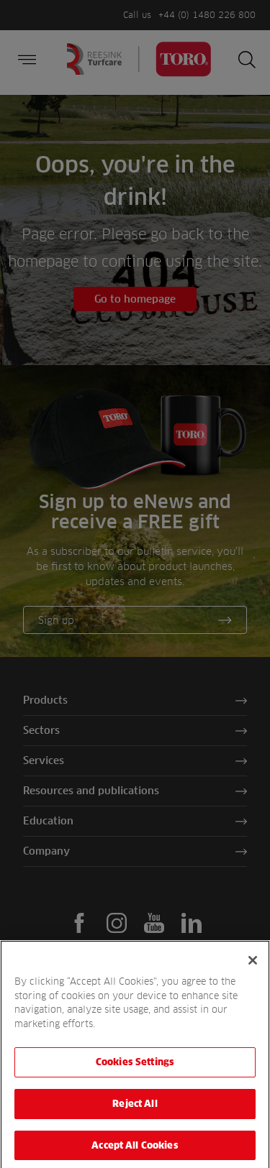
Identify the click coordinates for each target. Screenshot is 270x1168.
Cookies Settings (135, 1067)
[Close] (253, 966)
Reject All (134, 1109)
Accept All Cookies (134, 1150)
